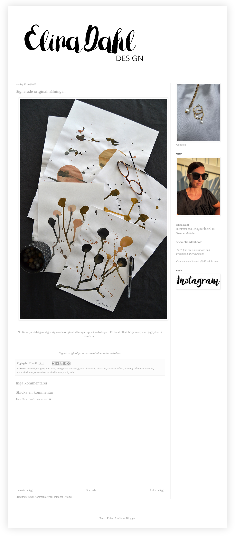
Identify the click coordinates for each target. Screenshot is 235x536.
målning (129, 368)
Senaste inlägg (25, 490)
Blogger (130, 518)
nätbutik (149, 368)
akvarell (31, 368)
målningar (139, 368)
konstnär (112, 368)
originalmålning (25, 372)
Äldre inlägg (157, 490)
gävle (80, 368)
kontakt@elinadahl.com (205, 261)
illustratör (101, 368)
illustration (90, 368)
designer (40, 368)
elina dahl (50, 368)
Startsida (91, 490)
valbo (72, 372)
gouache (73, 368)
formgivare (62, 368)
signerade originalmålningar (48, 372)
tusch (65, 372)
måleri (120, 368)
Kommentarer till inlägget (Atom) (53, 496)
